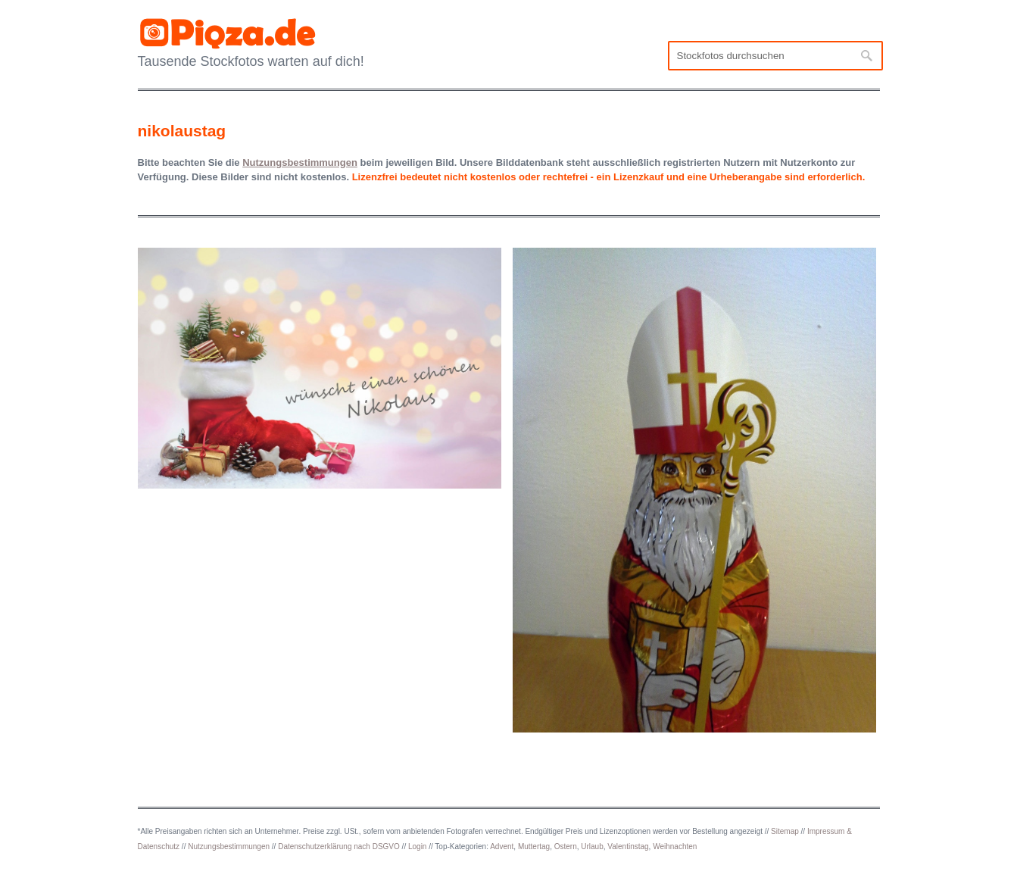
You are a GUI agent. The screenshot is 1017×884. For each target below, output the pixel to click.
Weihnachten (675, 846)
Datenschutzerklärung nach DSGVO (339, 846)
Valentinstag (627, 846)
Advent (501, 846)
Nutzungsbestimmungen (229, 846)
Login (417, 846)
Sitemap (785, 831)
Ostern (565, 846)
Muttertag (534, 846)
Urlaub (592, 846)
